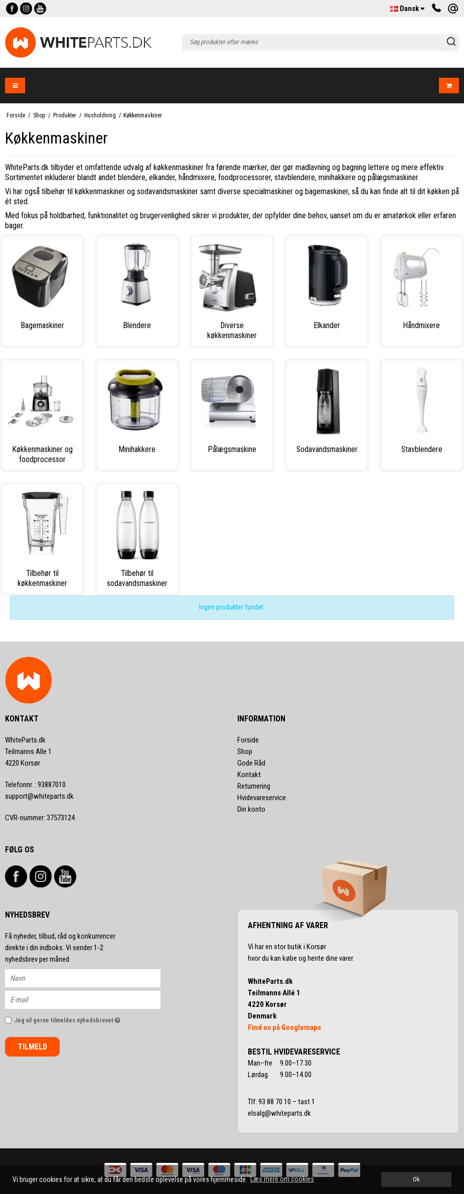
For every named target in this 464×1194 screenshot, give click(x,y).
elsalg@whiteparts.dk (280, 1113)
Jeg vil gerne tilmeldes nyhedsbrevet (88, 1018)
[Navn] (91, 978)
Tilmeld (32, 1047)
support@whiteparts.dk (39, 796)
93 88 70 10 (275, 1101)
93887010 (35, 784)
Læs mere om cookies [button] (282, 1179)
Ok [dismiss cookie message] (416, 1179)
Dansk (407, 8)
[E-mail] (91, 999)
